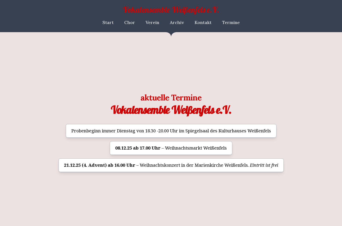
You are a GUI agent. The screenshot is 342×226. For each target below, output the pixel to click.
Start (108, 22)
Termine (231, 22)
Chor (129, 22)
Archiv (177, 22)
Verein (152, 22)
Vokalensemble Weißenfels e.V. (171, 10)
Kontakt (203, 22)
